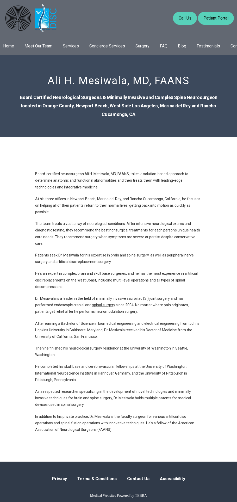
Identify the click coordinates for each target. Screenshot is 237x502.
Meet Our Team (38, 46)
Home (8, 46)
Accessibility (172, 478)
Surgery (142, 46)
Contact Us (138, 478)
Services (71, 46)
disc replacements (50, 280)
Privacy (59, 478)
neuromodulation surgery (116, 311)
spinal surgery (103, 305)
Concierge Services (107, 46)
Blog (182, 46)
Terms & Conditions (97, 478)
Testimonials (208, 46)
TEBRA (141, 496)
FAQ (163, 46)
